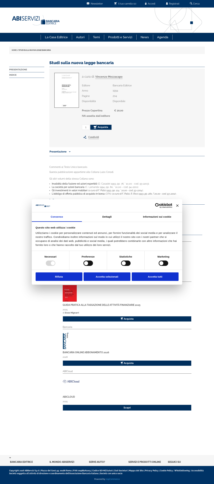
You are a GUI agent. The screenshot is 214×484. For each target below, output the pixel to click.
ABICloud (69, 396)
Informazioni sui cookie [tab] (157, 216)
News (145, 37)
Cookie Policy (166, 470)
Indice (13, 75)
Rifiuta (59, 276)
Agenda (162, 37)
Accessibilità (197, 470)
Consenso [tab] (57, 216)
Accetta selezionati (107, 276)
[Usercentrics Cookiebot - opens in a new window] (157, 205)
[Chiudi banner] (177, 205)
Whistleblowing (182, 470)
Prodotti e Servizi (120, 37)
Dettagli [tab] (107, 216)
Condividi (93, 137)
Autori (80, 37)
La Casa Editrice (56, 37)
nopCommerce (113, 479)
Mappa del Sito (136, 470)
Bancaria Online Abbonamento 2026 (86, 352)
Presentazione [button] (60, 151)
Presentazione (18, 69)
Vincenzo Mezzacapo (109, 76)
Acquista (101, 127)
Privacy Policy (151, 470)
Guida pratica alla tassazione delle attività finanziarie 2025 (101, 305)
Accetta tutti (155, 276)
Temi (96, 37)
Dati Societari (120, 470)
